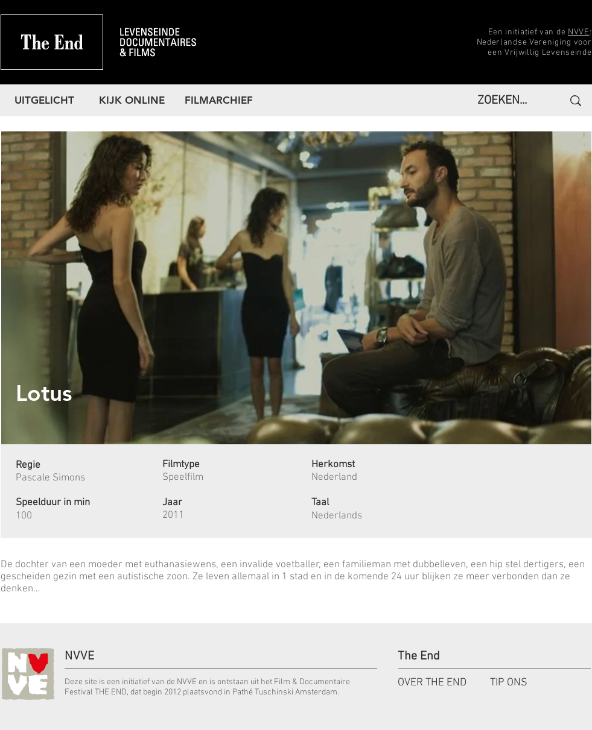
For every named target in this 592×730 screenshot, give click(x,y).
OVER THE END (432, 682)
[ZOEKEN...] (505, 100)
